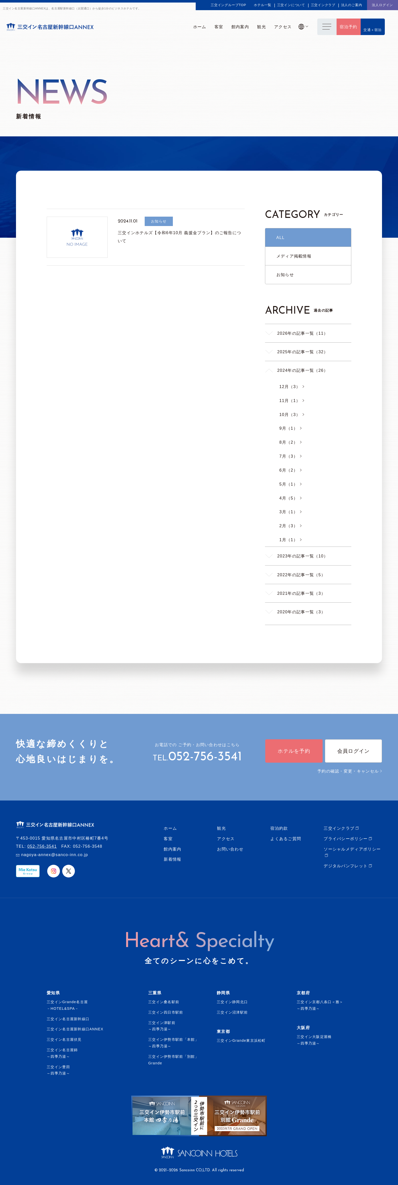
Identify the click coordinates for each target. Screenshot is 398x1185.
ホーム (170, 828)
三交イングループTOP (228, 5)
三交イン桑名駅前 (163, 1002)
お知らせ (285, 274)
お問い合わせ (230, 849)
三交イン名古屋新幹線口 (68, 1019)
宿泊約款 (279, 828)
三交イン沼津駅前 (232, 1012)
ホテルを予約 (294, 751)
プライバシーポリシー (346, 838)
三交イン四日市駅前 (165, 1012)
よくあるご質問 (285, 838)
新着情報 (172, 859)
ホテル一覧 (262, 5)
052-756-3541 (205, 757)
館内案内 (172, 849)
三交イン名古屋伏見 (64, 1039)
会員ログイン (353, 751)
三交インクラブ (323, 5)
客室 (168, 838)
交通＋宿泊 (372, 30)
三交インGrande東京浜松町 (241, 1040)
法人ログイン (382, 5)
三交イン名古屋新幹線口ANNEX (75, 1029)
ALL (280, 237)
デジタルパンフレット (346, 865)
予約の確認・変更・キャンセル (349, 771)
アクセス (226, 838)
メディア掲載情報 (293, 256)
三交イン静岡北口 (232, 1002)
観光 (221, 828)
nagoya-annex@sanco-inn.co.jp (54, 854)
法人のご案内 (351, 5)
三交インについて (291, 5)
